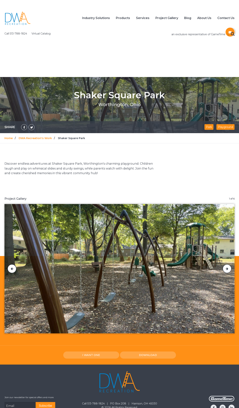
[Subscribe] (45, 376)
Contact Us (226, 18)
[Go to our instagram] (223, 378)
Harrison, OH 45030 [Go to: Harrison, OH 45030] (144, 373)
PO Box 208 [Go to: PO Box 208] (118, 373)
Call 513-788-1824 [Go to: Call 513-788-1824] (93, 373)
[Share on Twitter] (32, 97)
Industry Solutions (96, 18)
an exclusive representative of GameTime (198, 4)
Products (123, 18)
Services (142, 18)
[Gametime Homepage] (222, 371)
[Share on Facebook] (24, 97)
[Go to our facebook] (214, 378)
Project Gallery (166, 18)
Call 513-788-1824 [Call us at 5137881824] (16, 3)
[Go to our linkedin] (232, 378)
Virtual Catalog (41, 3)
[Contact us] (230, 33)
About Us (204, 18)
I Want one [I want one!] (91, 325)
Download (148, 325)
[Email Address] (20, 376)
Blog (187, 18)
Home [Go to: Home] (8, 108)
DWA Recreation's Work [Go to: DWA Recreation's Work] (35, 108)
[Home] (17, 18)
